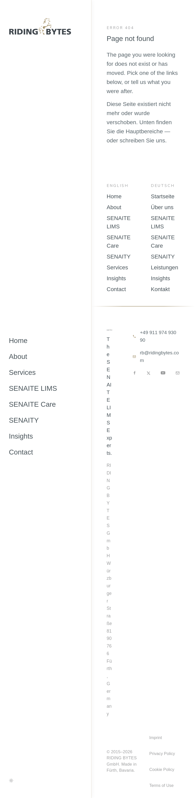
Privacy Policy (162, 753)
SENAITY (24, 420)
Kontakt (160, 289)
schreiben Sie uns (142, 140)
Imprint (155, 737)
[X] (149, 373)
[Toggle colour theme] (11, 780)
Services (22, 372)
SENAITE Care (32, 404)
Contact (21, 452)
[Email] (177, 373)
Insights (21, 436)
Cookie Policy (161, 769)
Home (18, 340)
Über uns (162, 207)
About (18, 356)
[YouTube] (163, 373)
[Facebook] (135, 373)
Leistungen (164, 267)
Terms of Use (161, 785)
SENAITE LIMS (33, 388)
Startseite (162, 196)
